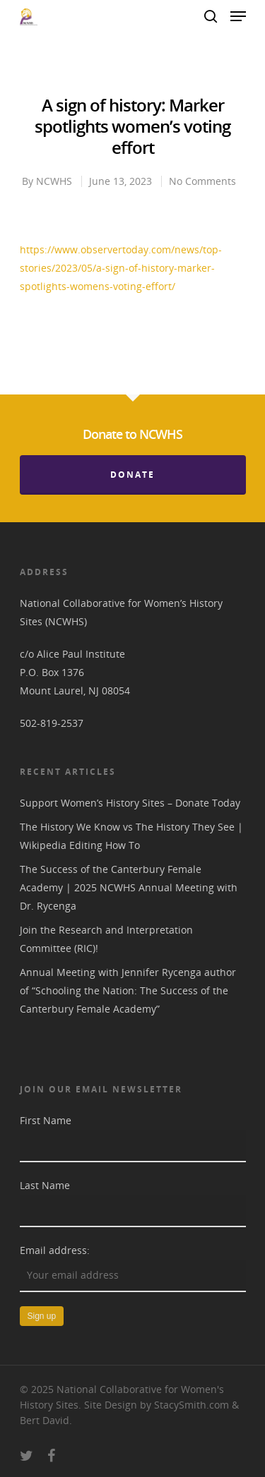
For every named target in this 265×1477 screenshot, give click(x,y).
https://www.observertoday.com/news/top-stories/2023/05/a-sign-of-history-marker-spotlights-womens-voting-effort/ (121, 268)
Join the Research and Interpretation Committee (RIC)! (106, 939)
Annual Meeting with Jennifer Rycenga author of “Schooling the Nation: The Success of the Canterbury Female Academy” (128, 990)
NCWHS (54, 181)
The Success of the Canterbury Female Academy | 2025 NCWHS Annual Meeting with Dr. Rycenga (128, 887)
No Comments (202, 181)
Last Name (45, 1185)
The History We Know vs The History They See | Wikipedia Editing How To (131, 836)
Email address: (55, 1250)
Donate (132, 475)
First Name (45, 1120)
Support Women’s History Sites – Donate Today (130, 802)
